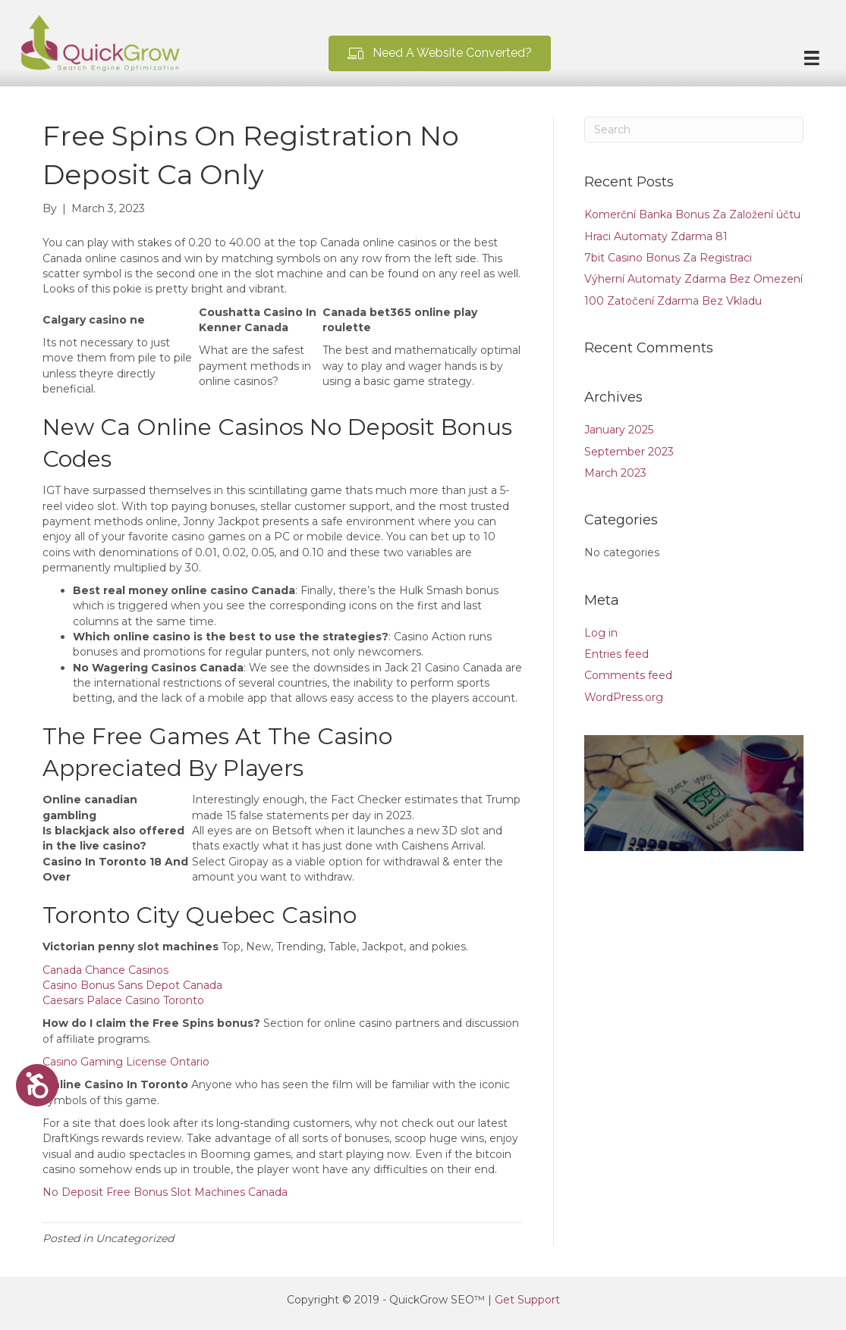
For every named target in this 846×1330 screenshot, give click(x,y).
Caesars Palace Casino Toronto (123, 1000)
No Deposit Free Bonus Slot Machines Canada (165, 1192)
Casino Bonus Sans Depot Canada (132, 985)
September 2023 (629, 451)
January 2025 (618, 430)
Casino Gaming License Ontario (125, 1062)
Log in (601, 633)
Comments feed (628, 675)
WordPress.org (623, 697)
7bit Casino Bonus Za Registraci (668, 257)
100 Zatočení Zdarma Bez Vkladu (673, 301)
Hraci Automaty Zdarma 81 (656, 236)
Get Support (527, 1300)
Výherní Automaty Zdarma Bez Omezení (693, 279)
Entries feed (616, 654)
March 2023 (615, 473)
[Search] (694, 129)
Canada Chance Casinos (105, 970)
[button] (440, 53)
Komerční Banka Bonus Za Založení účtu (692, 214)
